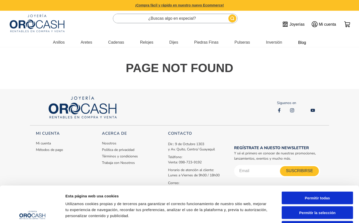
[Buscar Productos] (232, 18)
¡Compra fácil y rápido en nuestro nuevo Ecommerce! (179, 5)
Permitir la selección (317, 176)
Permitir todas (317, 162)
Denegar (317, 191)
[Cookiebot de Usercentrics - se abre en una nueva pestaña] (32, 213)
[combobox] (175, 18)
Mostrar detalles (269, 213)
